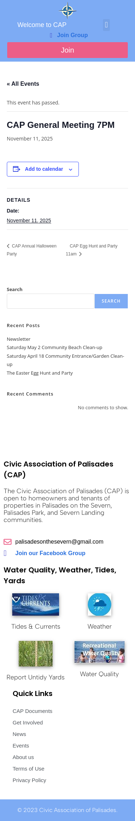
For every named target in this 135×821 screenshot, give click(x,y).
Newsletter (19, 339)
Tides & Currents (35, 626)
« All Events (23, 84)
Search (15, 289)
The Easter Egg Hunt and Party (40, 373)
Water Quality (99, 674)
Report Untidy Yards (35, 677)
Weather (99, 626)
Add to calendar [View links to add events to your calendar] (44, 169)
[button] (106, 25)
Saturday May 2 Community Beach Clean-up (54, 347)
